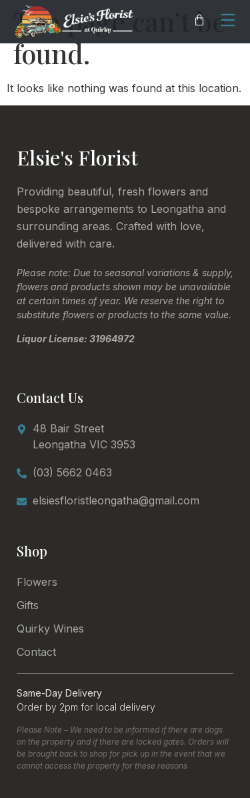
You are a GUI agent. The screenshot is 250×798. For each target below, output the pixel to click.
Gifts (28, 605)
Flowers (37, 581)
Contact (36, 652)
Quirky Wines (50, 628)
